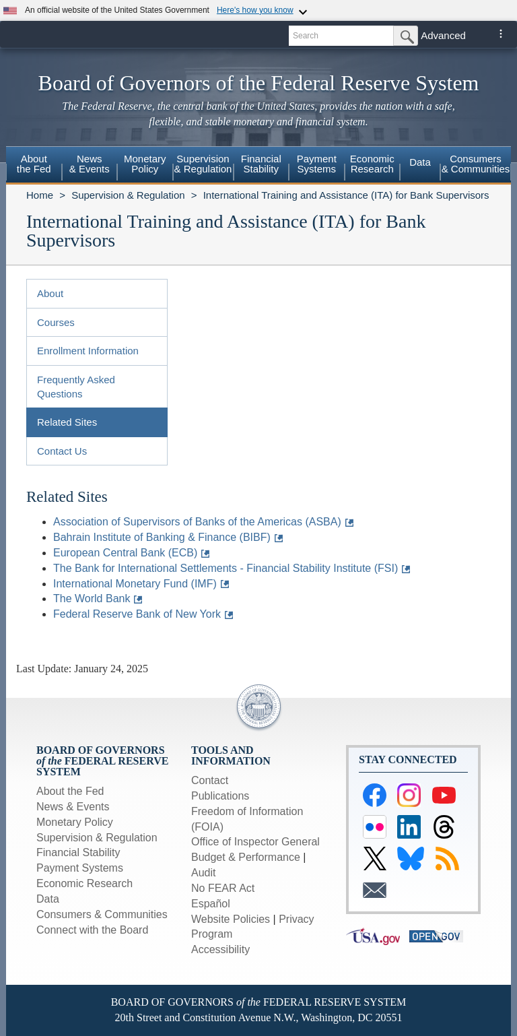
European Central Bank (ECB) (125, 552)
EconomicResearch (372, 163)
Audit (203, 872)
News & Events (72, 806)
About (50, 293)
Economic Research (84, 883)
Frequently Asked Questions (76, 386)
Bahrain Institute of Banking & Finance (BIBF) (162, 537)
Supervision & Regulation (127, 195)
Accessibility (220, 949)
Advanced (443, 35)
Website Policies (230, 919)
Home (39, 195)
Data (420, 162)
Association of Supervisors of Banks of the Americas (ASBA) (197, 521)
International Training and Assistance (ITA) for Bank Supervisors (346, 195)
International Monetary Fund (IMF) (135, 583)
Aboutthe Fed (34, 163)
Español (210, 903)
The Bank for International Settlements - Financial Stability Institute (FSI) (225, 568)
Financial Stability (78, 852)
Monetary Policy (74, 822)
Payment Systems (79, 868)
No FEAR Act (222, 888)
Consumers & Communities (476, 163)
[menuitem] (34, 166)
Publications (220, 796)
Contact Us (62, 451)
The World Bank (91, 598)
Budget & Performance (245, 857)
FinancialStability (261, 163)
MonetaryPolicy (145, 163)
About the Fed (70, 791)
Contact (209, 780)
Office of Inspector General (255, 841)
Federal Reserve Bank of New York (137, 614)
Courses (56, 322)
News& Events (89, 163)
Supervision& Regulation (203, 163)
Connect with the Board (92, 930)
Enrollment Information (88, 350)
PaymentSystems (317, 163)
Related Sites (67, 422)
